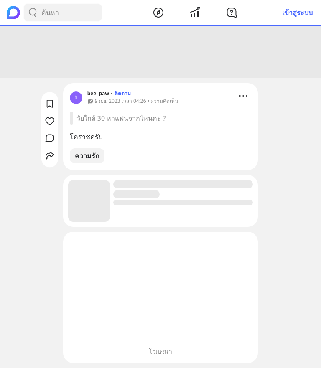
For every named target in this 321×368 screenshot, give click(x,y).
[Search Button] (32, 12)
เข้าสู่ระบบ (297, 12)
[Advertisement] (160, 52)
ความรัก (87, 155)
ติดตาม (123, 93)
